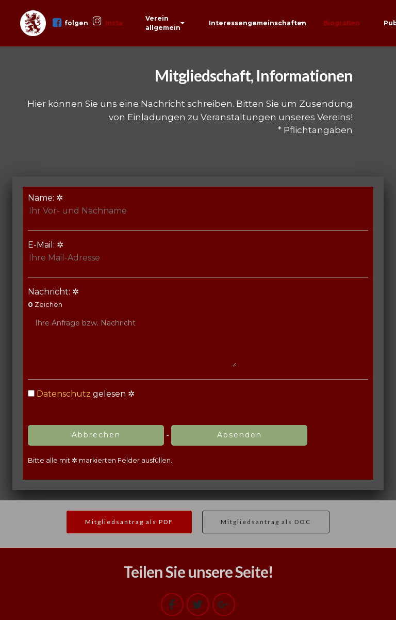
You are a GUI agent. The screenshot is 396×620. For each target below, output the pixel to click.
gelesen (77, 394)
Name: (85, 205)
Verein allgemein (162, 22)
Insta (108, 22)
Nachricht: (132, 327)
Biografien (341, 23)
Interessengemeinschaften (257, 23)
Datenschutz (64, 394)
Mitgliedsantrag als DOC (266, 522)
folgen (71, 23)
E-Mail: (85, 252)
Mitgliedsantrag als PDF (129, 522)
